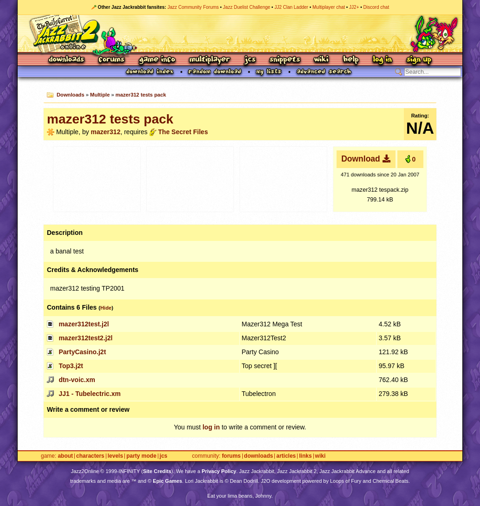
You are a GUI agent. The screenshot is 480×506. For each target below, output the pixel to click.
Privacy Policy (218, 471)
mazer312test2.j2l (85, 338)
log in (211, 427)
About (65, 456)
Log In (382, 60)
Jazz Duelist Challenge (246, 7)
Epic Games (167, 481)
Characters (90, 456)
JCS (250, 60)
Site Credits (157, 471)
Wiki (321, 60)
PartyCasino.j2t (82, 352)
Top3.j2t (70, 366)
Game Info (157, 60)
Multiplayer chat (328, 7)
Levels (115, 456)
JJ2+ (354, 7)
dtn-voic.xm (76, 379)
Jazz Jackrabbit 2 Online (239, 33)
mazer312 (106, 132)
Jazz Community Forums (193, 7)
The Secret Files (183, 132)
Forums (112, 60)
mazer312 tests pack (141, 94)
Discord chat (376, 7)
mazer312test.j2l (83, 324)
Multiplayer (209, 60)
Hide (105, 308)
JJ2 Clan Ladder (291, 7)
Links (305, 456)
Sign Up (418, 60)
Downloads (67, 60)
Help (351, 60)
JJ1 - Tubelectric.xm (89, 393)
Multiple (100, 94)
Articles (286, 456)
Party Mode (141, 456)
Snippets (285, 60)
